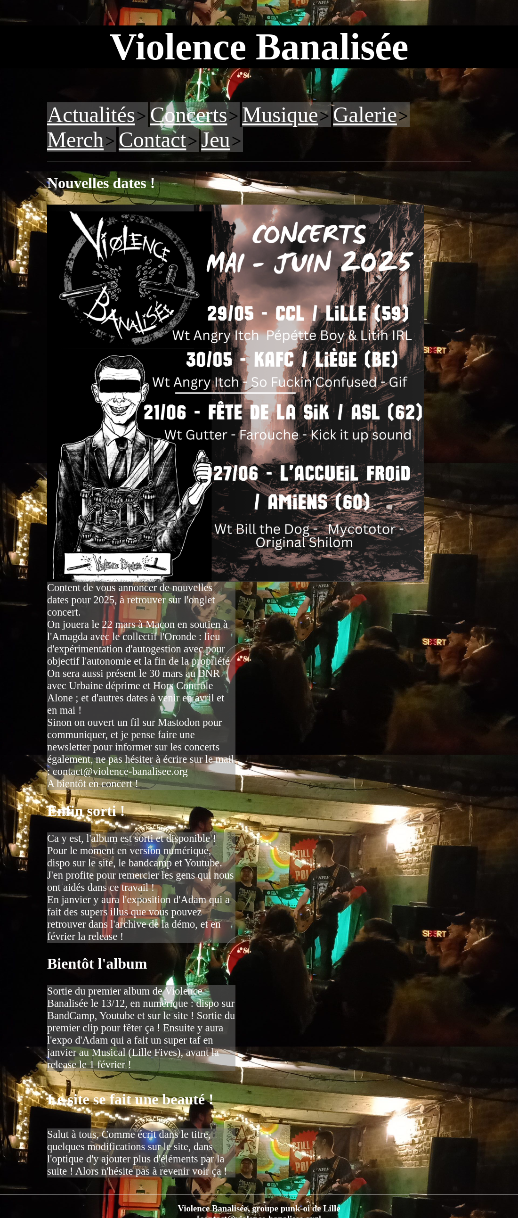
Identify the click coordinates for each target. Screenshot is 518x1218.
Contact (152, 140)
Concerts (188, 115)
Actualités (91, 115)
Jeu (215, 140)
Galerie (365, 115)
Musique (280, 115)
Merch (75, 140)
